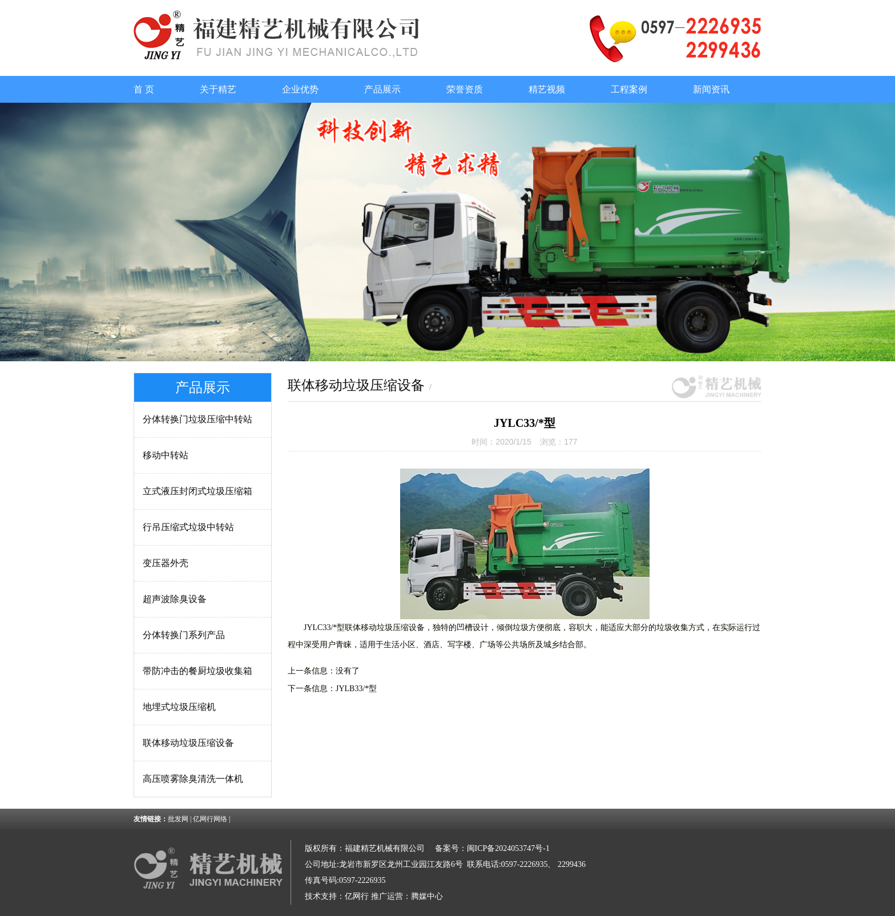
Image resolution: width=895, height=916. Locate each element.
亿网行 (357, 896)
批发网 (178, 819)
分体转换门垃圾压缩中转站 (197, 419)
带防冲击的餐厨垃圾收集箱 (197, 671)
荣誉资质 (464, 89)
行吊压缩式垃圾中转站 (188, 527)
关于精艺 (218, 89)
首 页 (144, 89)
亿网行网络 (210, 819)
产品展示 (382, 89)
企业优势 (300, 89)
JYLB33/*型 (356, 688)
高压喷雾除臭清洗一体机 (193, 779)
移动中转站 (165, 455)
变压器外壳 (165, 563)
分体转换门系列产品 (184, 635)
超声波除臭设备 (175, 599)
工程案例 (629, 89)
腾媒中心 (427, 896)
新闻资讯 (711, 89)
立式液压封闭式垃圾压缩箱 (197, 491)
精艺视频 (547, 89)
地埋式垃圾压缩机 (179, 707)
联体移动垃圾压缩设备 (188, 743)
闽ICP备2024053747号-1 (508, 848)
